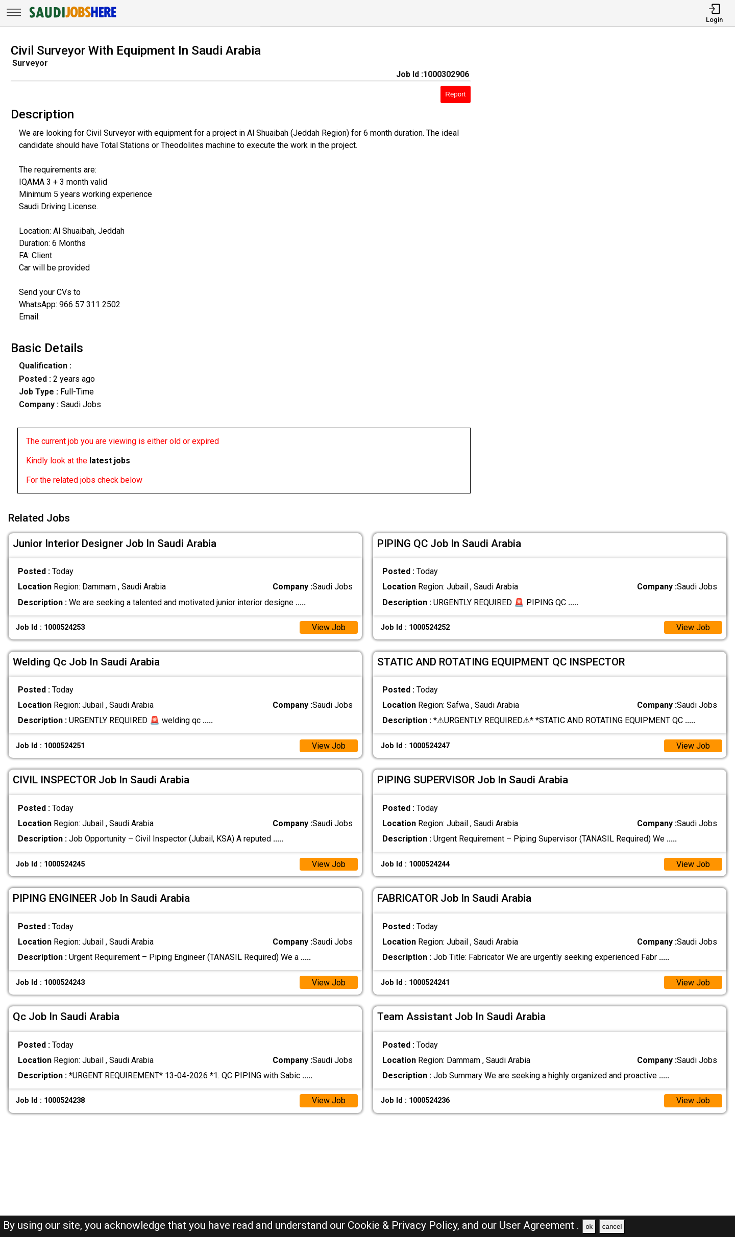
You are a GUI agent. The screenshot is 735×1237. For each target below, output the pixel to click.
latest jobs (109, 460)
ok (589, 1226)
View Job (329, 627)
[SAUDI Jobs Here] (72, 17)
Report (455, 94)
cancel (612, 1226)
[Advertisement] (612, 271)
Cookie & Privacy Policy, (405, 1225)
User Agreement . (539, 1225)
